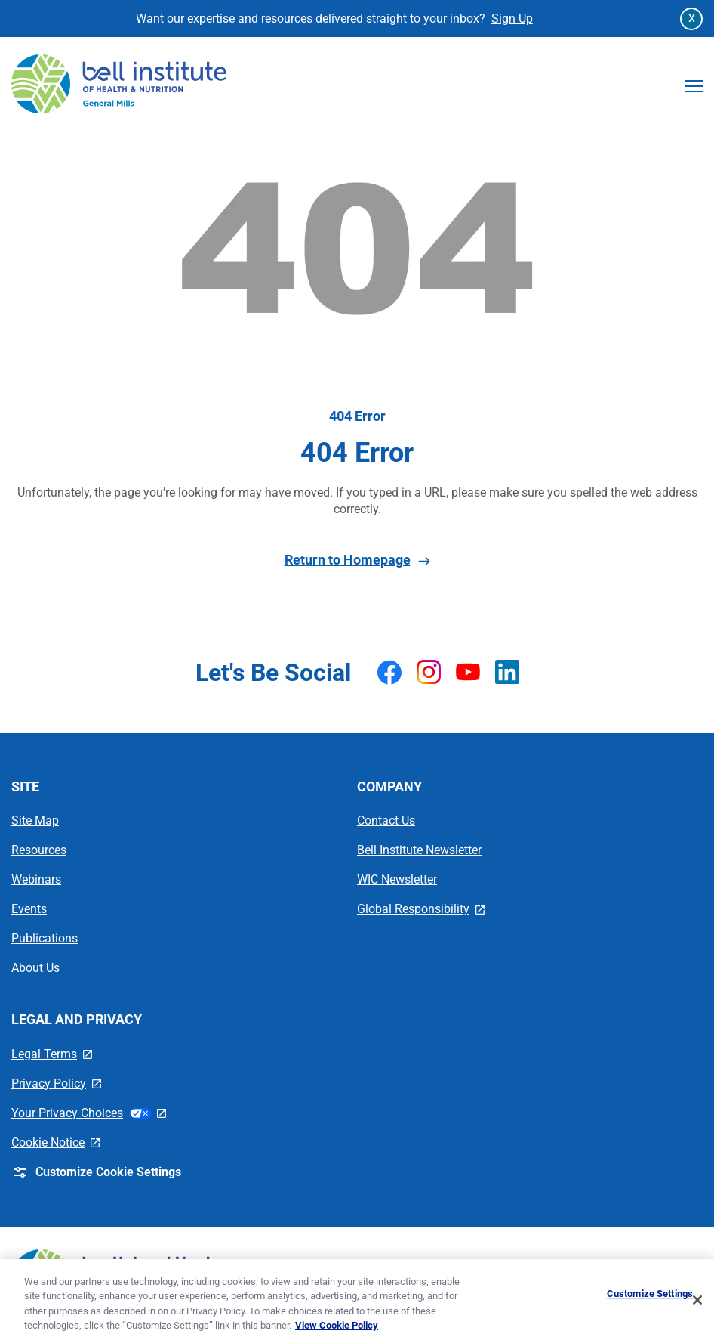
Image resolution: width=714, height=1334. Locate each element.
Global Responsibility (421, 909)
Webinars (36, 879)
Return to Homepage (357, 560)
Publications (44, 938)
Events (29, 909)
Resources (38, 850)
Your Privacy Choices (88, 1113)
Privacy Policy (56, 1083)
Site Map (35, 820)
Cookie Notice (55, 1142)
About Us (35, 968)
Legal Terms (51, 1054)
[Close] (697, 1308)
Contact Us (386, 820)
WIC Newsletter (397, 879)
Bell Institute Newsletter (419, 850)
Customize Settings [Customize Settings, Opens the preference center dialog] (650, 1302)
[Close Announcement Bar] (691, 19)
